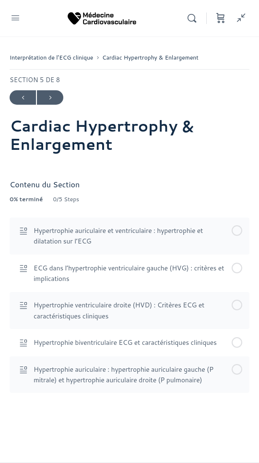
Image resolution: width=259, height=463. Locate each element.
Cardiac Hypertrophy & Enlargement (150, 57)
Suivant (50, 97)
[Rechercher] (194, 18)
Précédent (23, 97)
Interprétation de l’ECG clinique (51, 57)
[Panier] (220, 18)
